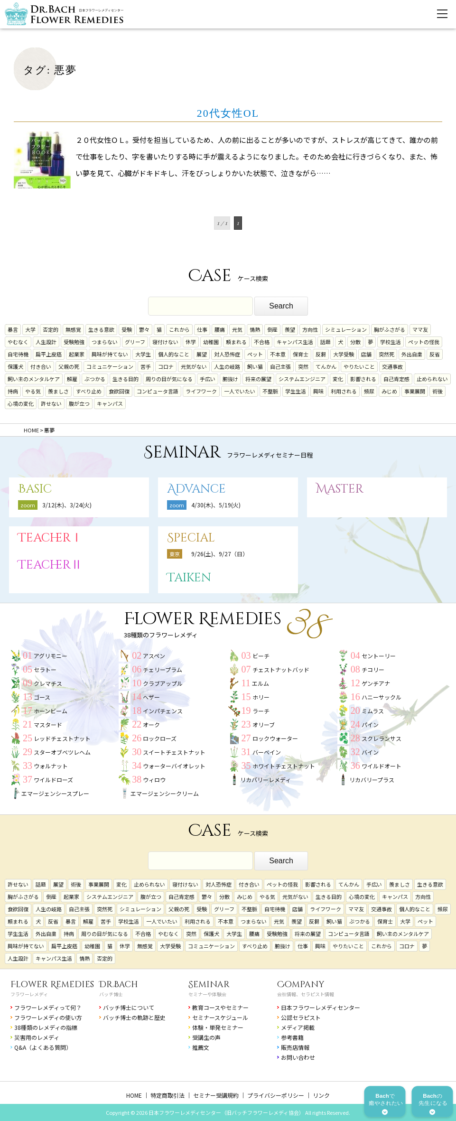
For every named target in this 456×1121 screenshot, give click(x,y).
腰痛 (219, 329)
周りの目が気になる (169, 379)
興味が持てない (110, 354)
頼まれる (236, 342)
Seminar (209, 984)
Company (301, 984)
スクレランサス (381, 738)
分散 (355, 342)
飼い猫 (255, 366)
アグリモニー (50, 656)
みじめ (389, 391)
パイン (370, 724)
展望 (201, 354)
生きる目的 (125, 379)
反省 (434, 354)
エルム (260, 683)
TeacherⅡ (50, 565)
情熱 (255, 329)
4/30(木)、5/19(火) (216, 505)
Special (191, 538)
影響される (363, 379)
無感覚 (73, 329)
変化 (338, 379)
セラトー (45, 669)
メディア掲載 (298, 1027)
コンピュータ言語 (157, 391)
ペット (255, 354)
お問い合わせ (298, 1057)
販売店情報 (295, 1047)
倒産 (272, 329)
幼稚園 (211, 342)
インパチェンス (163, 711)
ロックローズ (160, 738)
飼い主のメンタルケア (34, 379)
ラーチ (261, 711)
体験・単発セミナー (217, 1027)
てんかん (326, 366)
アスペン (154, 656)
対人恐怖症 (227, 354)
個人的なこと (173, 354)
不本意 (278, 354)
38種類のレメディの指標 (45, 1027)
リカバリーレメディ (265, 779)
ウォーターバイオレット (174, 766)
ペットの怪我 (423, 342)
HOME (134, 1095)
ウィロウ (154, 779)
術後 (437, 391)
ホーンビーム (50, 711)
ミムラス (373, 711)
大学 (30, 329)
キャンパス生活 (295, 342)
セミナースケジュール (220, 1017)
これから (179, 329)
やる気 (33, 391)
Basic (35, 489)
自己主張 (280, 366)
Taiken (189, 578)
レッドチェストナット (62, 738)
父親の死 (68, 366)
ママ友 (420, 329)
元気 (237, 329)
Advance (196, 489)
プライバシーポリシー (275, 1095)
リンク (321, 1095)
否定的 (50, 329)
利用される (344, 391)
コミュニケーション (109, 366)
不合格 (262, 342)
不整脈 (270, 391)
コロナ (166, 366)
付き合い (40, 366)
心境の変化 (21, 403)
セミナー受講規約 (216, 1095)
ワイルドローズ (53, 779)
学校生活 (390, 342)
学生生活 (295, 391)
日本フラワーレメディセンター (320, 1007)
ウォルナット (51, 766)
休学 (191, 342)
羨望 (290, 329)
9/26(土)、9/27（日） (219, 554)
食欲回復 (119, 391)
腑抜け (230, 379)
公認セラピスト (301, 1017)
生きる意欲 (101, 329)
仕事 (202, 329)
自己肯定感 (396, 379)
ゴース (42, 697)
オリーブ (263, 724)
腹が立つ (79, 403)
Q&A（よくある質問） (43, 1047)
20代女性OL (228, 113)
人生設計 (46, 342)
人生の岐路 (227, 366)
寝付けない (165, 342)
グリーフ (135, 342)
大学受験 (343, 354)
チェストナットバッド (280, 669)
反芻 (321, 354)
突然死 (386, 354)
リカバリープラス (371, 779)
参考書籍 (292, 1037)
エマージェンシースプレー (55, 793)
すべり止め (89, 391)
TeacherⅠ (50, 538)
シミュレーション (346, 329)
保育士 (300, 354)
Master (339, 489)
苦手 (145, 366)
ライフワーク (201, 391)
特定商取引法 (167, 1095)
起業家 (76, 354)
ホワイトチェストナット (283, 766)
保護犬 (15, 366)
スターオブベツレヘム (62, 752)
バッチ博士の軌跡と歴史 (134, 1017)
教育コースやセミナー (220, 1007)
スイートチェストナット (174, 752)
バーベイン (266, 752)
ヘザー (151, 697)
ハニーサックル (381, 697)
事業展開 (414, 391)
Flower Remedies (52, 984)
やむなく (18, 342)
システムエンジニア (302, 379)
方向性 (310, 329)
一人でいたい (239, 391)
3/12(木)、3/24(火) (67, 505)
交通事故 (392, 366)
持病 (13, 391)
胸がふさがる (389, 329)
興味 (318, 391)
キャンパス (110, 403)
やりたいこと (359, 366)
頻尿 (369, 391)
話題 (325, 342)
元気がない (194, 366)
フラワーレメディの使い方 (48, 1017)
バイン (370, 752)
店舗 (366, 354)
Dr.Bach (118, 984)
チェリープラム (162, 669)
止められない (432, 379)
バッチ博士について (128, 1007)
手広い (207, 379)
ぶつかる (94, 379)
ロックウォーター (275, 738)
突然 (303, 366)
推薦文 (200, 1047)
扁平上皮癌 (49, 354)
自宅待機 (18, 354)
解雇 (72, 379)
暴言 (13, 329)
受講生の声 (206, 1037)
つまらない (105, 342)
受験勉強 (74, 342)
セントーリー (379, 656)
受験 (126, 329)
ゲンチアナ (376, 683)
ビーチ (261, 656)
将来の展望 (258, 379)
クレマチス (48, 683)
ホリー (261, 697)
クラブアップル (163, 683)
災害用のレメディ (36, 1037)
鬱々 (144, 329)
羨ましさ (58, 391)
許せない (51, 403)
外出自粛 (411, 354)
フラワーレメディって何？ (48, 1007)
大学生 (143, 354)
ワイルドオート (381, 766)
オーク (151, 724)
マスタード (48, 724)
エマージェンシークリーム (164, 793)
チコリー (373, 669)
